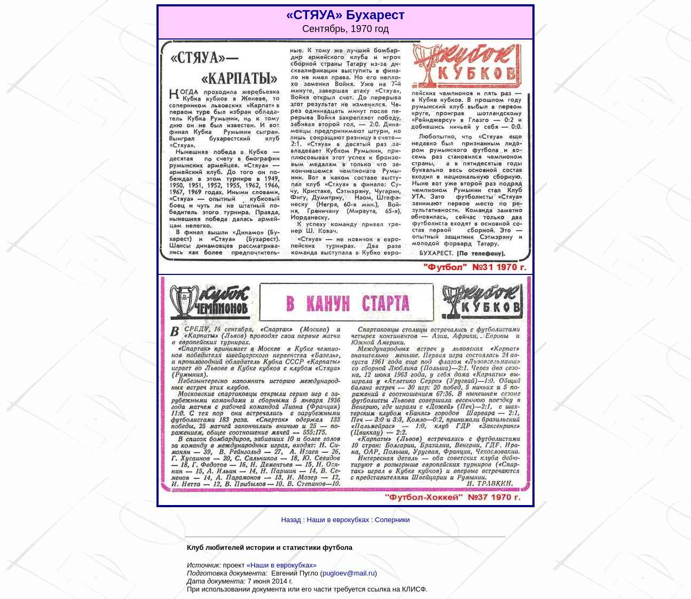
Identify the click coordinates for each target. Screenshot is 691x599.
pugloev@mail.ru (349, 573)
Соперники (392, 520)
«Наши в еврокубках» (282, 565)
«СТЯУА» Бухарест (345, 14)
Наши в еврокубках (338, 520)
